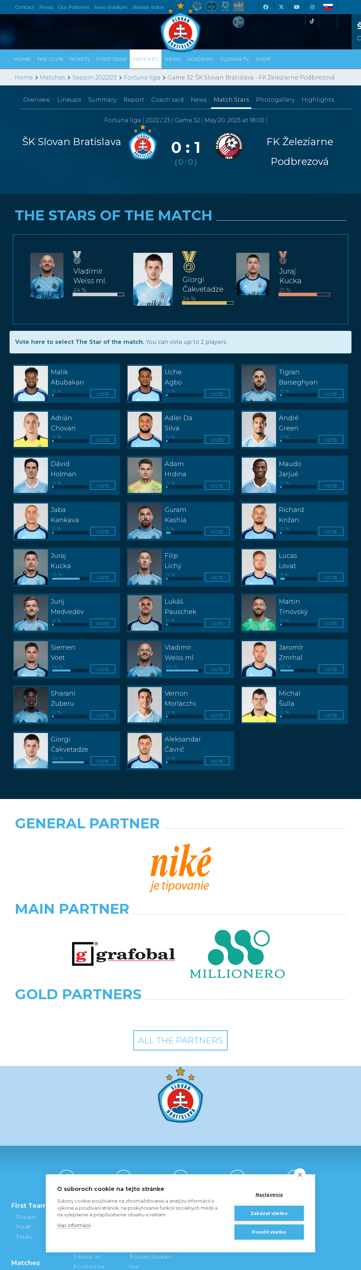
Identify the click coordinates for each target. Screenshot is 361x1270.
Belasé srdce (148, 7)
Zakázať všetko (269, 1213)
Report (133, 99)
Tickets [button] (79, 59)
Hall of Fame (90, 1138)
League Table (34, 1185)
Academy (200, 59)
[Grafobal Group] (223, 903)
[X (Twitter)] (281, 7)
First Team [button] (111, 59)
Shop (263, 59)
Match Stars (231, 99)
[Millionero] (237, 872)
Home (24, 77)
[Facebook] (265, 7)
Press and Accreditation (88, 1172)
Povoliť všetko (269, 1232)
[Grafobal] (123, 872)
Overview (36, 99)
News (173, 59)
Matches (52, 77)
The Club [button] (50, 59)
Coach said (167, 99)
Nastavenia (269, 1194)
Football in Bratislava (144, 1172)
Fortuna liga (142, 77)
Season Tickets (149, 1128)
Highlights (318, 99)
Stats (23, 1128)
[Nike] (180, 841)
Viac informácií (74, 1225)
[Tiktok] (312, 21)
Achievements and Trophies (92, 1123)
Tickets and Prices (145, 1113)
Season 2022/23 (94, 77)
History (83, 1108)
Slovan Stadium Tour (150, 1153)
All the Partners (180, 931)
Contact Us (88, 1158)
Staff (22, 1118)
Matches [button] (145, 59)
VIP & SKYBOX (149, 1138)
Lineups (69, 99)
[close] (300, 1174)
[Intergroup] (138, 903)
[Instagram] (312, 7)
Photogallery (275, 99)
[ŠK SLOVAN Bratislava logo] (180, 26)
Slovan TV (234, 59)
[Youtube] (296, 7)
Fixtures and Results (32, 1170)
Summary (102, 99)
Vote (103, 394)
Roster (25, 1108)
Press (46, 7)
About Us (86, 1148)
